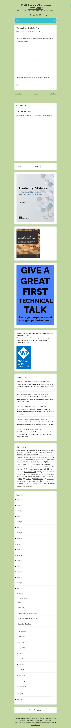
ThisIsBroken (34, 474)
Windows (28, 479)
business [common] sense (25, 455)
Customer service (23, 457)
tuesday (45, 77)
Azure (27, 452)
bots (51, 452)
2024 (18, 505)
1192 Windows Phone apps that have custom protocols (32, 394)
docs (17, 459)
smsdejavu (18, 471)
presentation (27, 77)
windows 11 (50, 479)
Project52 (19, 469)
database (34, 457)
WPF (41, 483)
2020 (18, 527)
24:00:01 (20, 602)
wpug (45, 483)
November (22, 631)
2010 (18, 583)
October (21, 637)
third (48, 77)
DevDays (41, 457)
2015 (18, 555)
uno (19, 476)
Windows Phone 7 (23, 483)
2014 (18, 561)
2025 (18, 500)
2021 (18, 522)
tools (53, 474)
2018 (18, 538)
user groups (36, 476)
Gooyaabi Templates (49, 722)
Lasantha (48, 720)
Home (36, 94)
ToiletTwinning (45, 474)
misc (40, 462)
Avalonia (21, 452)
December (22, 598)
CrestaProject (30, 720)
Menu (35, 20)
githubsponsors (41, 459)
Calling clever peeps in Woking (27, 613)
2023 (18, 511)
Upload (33, 77)
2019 (18, 533)
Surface (45, 471)
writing (52, 483)
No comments (36, 32)
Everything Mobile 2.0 (27, 28)
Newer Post (18, 94)
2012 (18, 572)
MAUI (34, 462)
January (21, 686)
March (21, 675)
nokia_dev (27, 464)
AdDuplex (32, 450)
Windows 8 (19, 481)
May (20, 664)
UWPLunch (51, 476)
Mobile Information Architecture (28, 618)
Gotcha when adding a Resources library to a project (31, 419)
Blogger (39, 710)
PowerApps (36, 466)
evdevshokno (31, 459)
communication (51, 455)
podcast (28, 466)
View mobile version (35, 98)
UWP (44, 476)
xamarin (21, 486)
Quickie (30, 469)
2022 (18, 516)
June (20, 659)
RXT (51, 469)
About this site (20, 450)
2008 (18, 594)
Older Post (53, 94)
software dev (30, 471)
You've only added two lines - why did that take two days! (33, 381)
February (21, 681)
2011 (18, 577)
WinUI (35, 483)
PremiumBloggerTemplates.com (24, 722)
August (21, 648)
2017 (18, 544)
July (20, 653)
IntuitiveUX (21, 462)
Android (52, 450)
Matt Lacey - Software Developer (35, 6)
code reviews (42, 455)
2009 (18, 588)
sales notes (21, 607)
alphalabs (45, 450)
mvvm (18, 464)
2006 (18, 699)
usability (26, 476)
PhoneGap (19, 467)
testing (24, 474)
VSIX (20, 479)
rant (44, 469)
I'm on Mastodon (35, 725)
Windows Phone (44, 481)
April (20, 670)
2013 (18, 566)
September (22, 642)
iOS (29, 462)
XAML (27, 486)
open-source (47, 464)
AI (38, 450)
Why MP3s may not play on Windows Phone (29, 429)
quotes (37, 469)
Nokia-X (38, 464)
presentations (47, 467)
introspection (51, 459)
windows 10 (38, 479)
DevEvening (49, 457)
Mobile (48, 462)
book (34, 452)
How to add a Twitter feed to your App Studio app (31, 406)
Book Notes (42, 452)
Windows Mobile (31, 481)
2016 (18, 549)
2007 (18, 694)
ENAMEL (23, 459)
